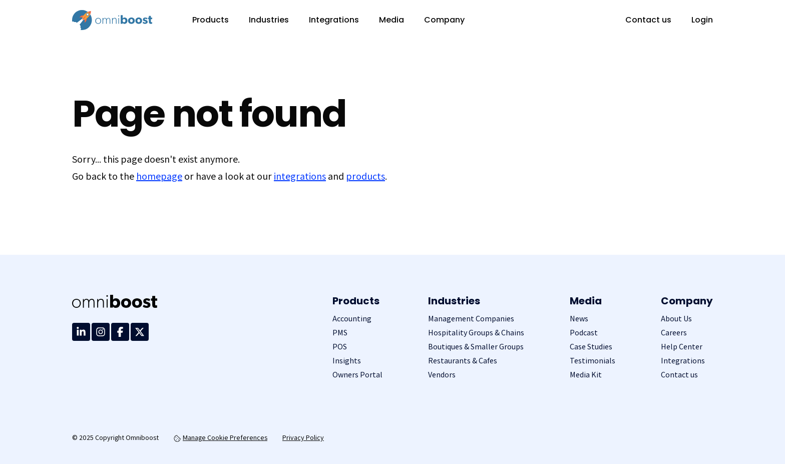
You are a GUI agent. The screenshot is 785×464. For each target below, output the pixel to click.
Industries (269, 20)
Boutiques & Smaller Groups (476, 346)
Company (444, 20)
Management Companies (471, 318)
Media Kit (586, 374)
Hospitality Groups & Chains (476, 332)
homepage (159, 176)
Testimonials (592, 360)
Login (702, 20)
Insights (346, 360)
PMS (339, 332)
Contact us (648, 20)
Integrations (334, 20)
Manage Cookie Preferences (220, 437)
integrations (300, 176)
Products (210, 20)
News (579, 318)
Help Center (681, 346)
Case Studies (591, 346)
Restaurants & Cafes (462, 360)
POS (339, 346)
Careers (674, 332)
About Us (676, 318)
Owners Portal (357, 374)
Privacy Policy (303, 437)
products (365, 176)
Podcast (584, 332)
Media (391, 20)
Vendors (442, 374)
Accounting (351, 318)
